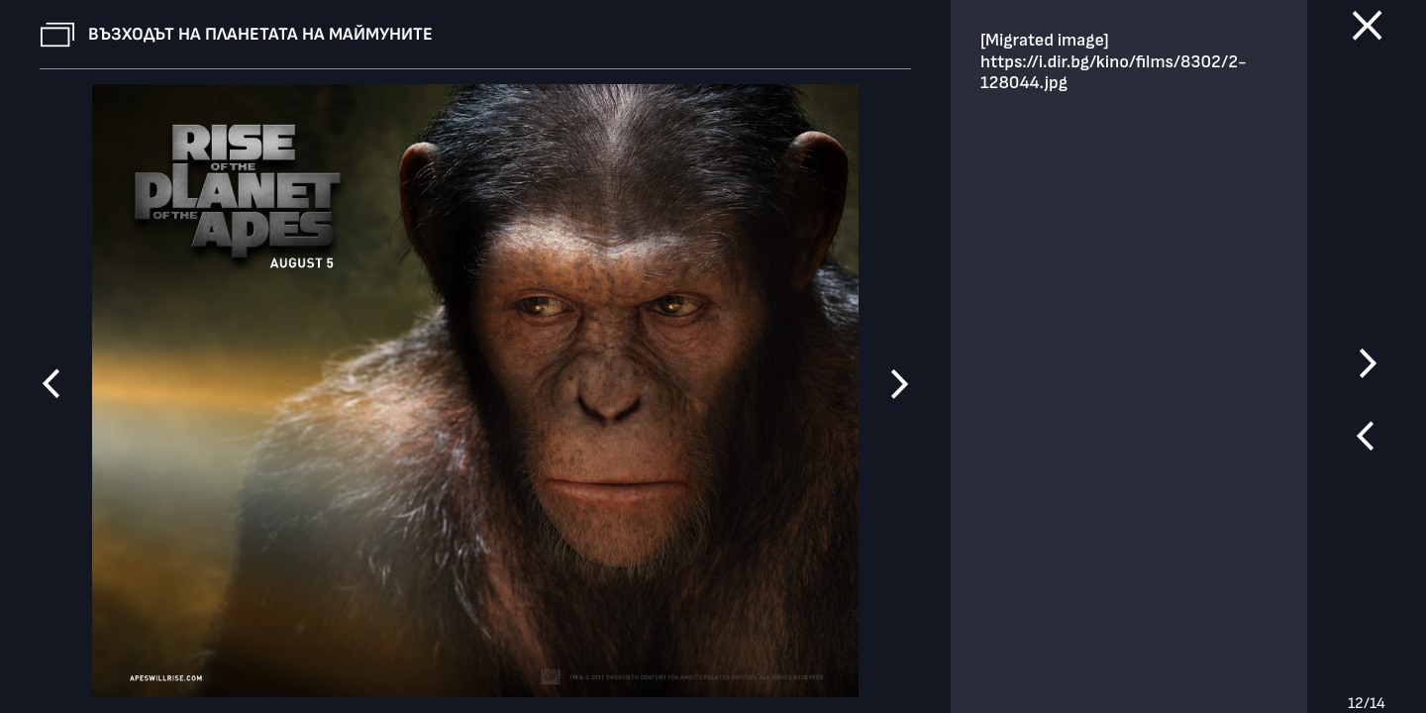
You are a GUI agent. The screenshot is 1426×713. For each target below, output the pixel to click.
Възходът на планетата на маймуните (260, 34)
